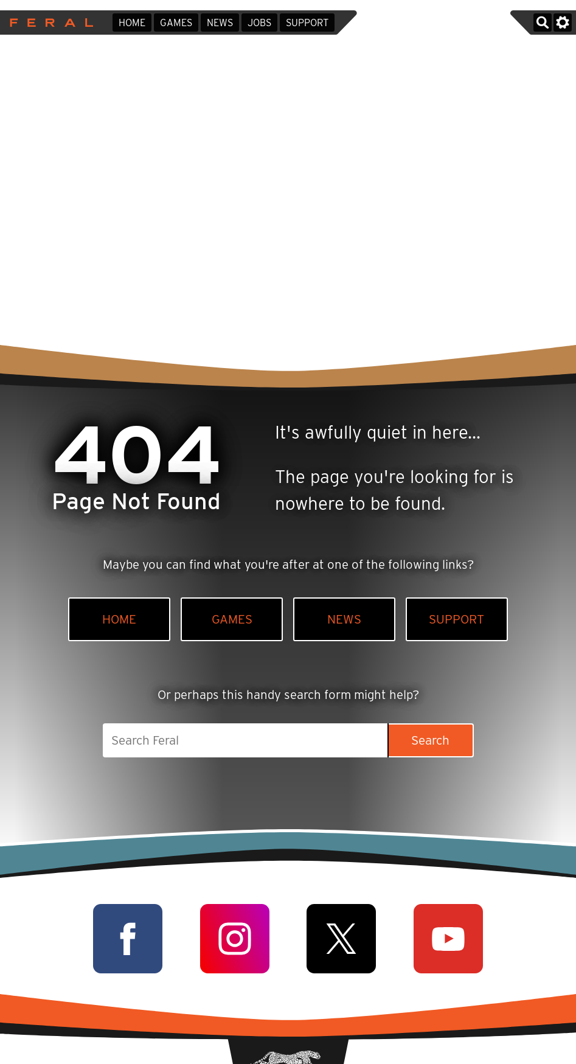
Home (132, 23)
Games (176, 23)
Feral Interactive (48, 22)
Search (430, 740)
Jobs (259, 23)
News (220, 23)
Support (307, 23)
